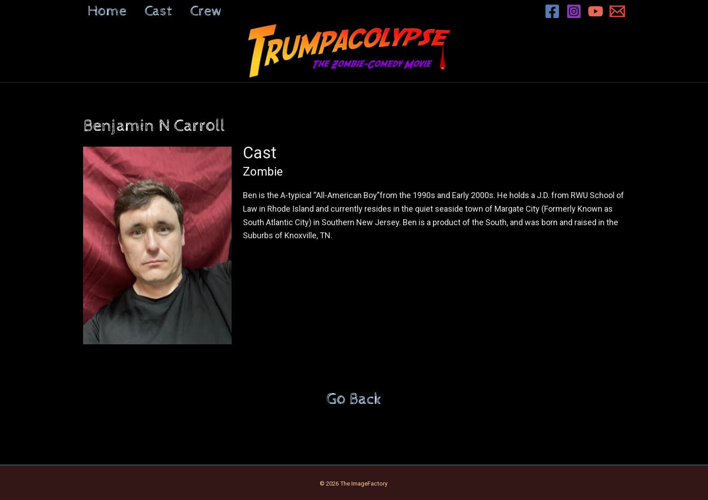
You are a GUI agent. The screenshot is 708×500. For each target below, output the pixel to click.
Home (107, 11)
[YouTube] (595, 11)
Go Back (354, 399)
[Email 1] (617, 11)
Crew (206, 11)
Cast (158, 11)
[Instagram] (574, 11)
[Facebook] (552, 11)
